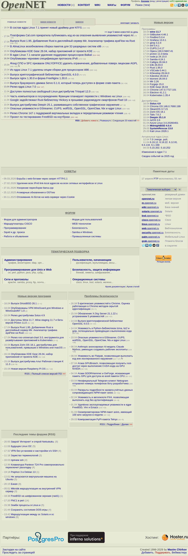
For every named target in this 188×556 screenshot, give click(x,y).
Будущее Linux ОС (21, 446)
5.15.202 (155, 147)
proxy (29, 282)
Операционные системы (89, 279)
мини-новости (48, 22)
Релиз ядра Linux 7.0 (23, 86)
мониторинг (24, 262)
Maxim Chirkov (177, 549)
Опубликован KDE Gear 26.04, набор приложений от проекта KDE (51, 51)
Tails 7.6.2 (155, 114)
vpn (40, 262)
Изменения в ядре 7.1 (154, 152)
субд (39, 272)
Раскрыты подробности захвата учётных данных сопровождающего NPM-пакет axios (102, 391)
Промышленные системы (86, 236)
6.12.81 (173, 142)
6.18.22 (163, 142)
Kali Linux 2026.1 (159, 131)
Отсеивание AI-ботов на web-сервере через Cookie (46, 197)
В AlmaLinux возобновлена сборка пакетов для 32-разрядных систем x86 (55, 46)
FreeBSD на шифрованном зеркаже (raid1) (35, 496)
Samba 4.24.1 (157, 59)
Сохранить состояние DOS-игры (29, 509)
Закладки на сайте (14, 549)
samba (21, 282)
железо (107, 282)
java (28, 272)
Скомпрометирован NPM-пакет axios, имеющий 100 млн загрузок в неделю (102, 413)
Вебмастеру (179, 552)
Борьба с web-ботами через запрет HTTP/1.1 (42, 178)
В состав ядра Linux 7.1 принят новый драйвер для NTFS (46, 27)
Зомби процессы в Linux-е (25, 505)
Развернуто (105, 120)
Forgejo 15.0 (157, 84)
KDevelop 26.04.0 (159, 73)
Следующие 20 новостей (126, 120)
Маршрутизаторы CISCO (18, 223)
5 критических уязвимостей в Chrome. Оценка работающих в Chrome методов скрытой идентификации (101, 306)
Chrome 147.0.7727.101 (163, 89)
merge (158, 139)
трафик (12, 262)
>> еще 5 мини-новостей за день (121, 32)
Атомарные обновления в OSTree (36, 192)
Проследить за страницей (18, 552)
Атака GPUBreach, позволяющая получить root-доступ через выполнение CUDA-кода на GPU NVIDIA (102, 366)
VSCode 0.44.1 (158, 70)
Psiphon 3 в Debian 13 (23, 472)
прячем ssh (17, 460)
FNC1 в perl (17, 500)
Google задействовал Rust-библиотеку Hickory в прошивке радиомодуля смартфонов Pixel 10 (68, 99)
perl (14, 272)
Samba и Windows (82, 232)
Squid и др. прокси (14, 232)
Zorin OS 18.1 (157, 111)
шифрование (102, 272)
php (34, 272)
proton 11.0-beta (159, 53)
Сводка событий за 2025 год (158, 156)
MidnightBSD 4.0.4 (160, 125)
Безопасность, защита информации (96, 269)
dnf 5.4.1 (155, 45)
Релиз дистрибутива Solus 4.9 (28, 315)
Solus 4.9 (155, 103)
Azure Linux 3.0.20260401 (164, 122)
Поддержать (162, 552)
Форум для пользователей (87, 219)
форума (42, 434)
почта (40, 282)
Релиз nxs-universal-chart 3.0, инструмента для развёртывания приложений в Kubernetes (35, 339)
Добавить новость (90, 120)
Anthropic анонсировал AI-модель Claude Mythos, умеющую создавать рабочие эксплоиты (100, 348)
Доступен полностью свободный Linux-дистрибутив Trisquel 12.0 (50, 91)
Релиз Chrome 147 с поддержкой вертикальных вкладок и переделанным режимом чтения (66, 113)
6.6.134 (146, 145)
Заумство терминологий (24, 455)
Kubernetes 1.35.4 (160, 95)
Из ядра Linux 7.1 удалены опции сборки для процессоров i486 (49, 69)
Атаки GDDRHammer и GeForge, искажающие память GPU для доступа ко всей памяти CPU (101, 374)
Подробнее (113, 424)
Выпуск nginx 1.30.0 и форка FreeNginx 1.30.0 (39, 78)
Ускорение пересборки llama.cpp (35, 187)
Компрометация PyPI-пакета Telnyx (98, 419)
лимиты (89, 272)
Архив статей (133, 286)
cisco (79, 282)
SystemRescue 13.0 (161, 128)
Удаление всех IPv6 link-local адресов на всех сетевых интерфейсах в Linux (60, 183)
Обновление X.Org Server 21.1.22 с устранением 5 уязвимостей (95, 315)
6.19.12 (154, 142)
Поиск (139, 4)
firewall (80, 272)
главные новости (16, 22)
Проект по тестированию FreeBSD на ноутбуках (40, 116)
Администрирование (18, 259)
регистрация (162, 1)
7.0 (151, 139)
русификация (83, 262)
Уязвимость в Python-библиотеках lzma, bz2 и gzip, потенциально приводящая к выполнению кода (102, 329)
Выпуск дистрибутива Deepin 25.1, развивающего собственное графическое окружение (64, 104)
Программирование (15, 228)
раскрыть (135, 23)
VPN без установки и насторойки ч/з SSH (34, 450)
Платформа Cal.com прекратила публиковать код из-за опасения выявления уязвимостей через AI (71, 35)
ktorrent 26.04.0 (158, 78)
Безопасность (80, 228)
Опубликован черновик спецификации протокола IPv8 (44, 58)
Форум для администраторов (20, 219)
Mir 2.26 (154, 81)
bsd (91, 282)
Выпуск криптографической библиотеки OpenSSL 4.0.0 (44, 74)
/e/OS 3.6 (155, 120)
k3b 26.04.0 (156, 64)
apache (12, 282)
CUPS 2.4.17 (157, 48)
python (21, 272)
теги (146, 4)
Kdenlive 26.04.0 (159, 76)
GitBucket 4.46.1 (159, 34)
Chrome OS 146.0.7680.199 (165, 106)
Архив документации (115, 286)
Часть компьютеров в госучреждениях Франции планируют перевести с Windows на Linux (66, 96)
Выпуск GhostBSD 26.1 (24, 303)
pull (165, 139)
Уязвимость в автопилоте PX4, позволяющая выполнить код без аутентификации (100, 398)
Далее (127, 424)
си (9, 272)
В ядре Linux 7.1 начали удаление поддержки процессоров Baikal (51, 54)
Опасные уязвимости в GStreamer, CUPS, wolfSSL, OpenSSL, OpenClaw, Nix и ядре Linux (66, 108)
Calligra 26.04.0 (158, 62)
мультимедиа (100, 262)
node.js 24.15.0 (158, 56)
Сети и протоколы (16, 279)
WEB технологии (81, 223)
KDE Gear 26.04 (159, 87)
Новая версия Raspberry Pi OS (28, 368)
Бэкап (14, 484)
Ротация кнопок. (164, 262)
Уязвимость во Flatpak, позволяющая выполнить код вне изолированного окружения (102, 357)
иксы (111, 262)
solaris (98, 282)
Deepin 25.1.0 (158, 117)
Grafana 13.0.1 (158, 40)
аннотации (124, 23)
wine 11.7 (155, 31)
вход (152, 1)
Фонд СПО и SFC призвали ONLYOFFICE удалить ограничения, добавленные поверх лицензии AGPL (74, 63)
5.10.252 (165, 147)
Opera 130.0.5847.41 (161, 51)
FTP (156, 178)
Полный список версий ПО (48, 373)
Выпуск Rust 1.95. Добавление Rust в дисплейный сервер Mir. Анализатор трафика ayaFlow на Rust (72, 40)
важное (79, 22)
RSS (27, 373)
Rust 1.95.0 (156, 67)
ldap (34, 262)
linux (85, 282)
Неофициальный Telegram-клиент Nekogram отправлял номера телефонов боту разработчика (100, 382)
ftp (34, 282)
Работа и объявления (16, 236)
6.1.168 (155, 145)
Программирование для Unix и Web (28, 269)
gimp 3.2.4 (155, 42)
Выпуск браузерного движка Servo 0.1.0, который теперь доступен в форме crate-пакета (65, 83)
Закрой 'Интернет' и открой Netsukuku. (32, 441)
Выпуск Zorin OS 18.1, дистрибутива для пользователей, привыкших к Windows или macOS (34, 346)
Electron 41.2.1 (158, 92)
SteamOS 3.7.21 (159, 109)
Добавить (147, 552)
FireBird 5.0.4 (157, 37)
